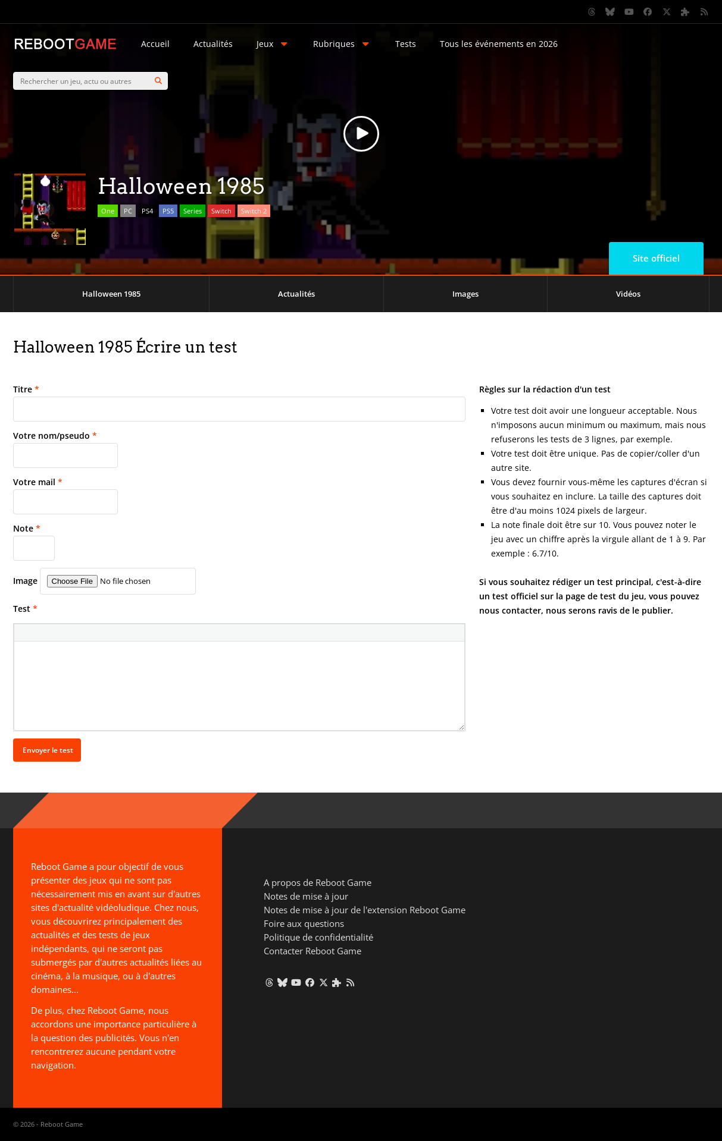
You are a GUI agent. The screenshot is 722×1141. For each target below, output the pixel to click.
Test (25, 608)
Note (26, 528)
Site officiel (656, 258)
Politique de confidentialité (318, 937)
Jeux (273, 43)
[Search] (158, 81)
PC (128, 210)
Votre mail (37, 482)
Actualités (213, 43)
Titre (26, 389)
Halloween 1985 (111, 293)
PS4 (147, 210)
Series (192, 210)
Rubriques (342, 43)
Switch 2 (254, 210)
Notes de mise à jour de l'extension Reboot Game (364, 910)
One (107, 210)
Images (465, 293)
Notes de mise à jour (306, 896)
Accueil (155, 43)
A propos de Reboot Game (317, 882)
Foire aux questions (304, 923)
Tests (405, 43)
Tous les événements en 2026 (499, 43)
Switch (221, 210)
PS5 (168, 210)
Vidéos (628, 293)
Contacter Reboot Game (312, 951)
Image (25, 580)
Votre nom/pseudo (55, 435)
